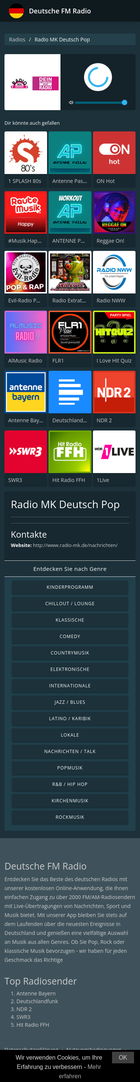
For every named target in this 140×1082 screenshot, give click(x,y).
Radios (17, 39)
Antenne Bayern (27, 420)
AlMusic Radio (25, 360)
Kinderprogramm (70, 587)
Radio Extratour (71, 300)
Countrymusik (70, 653)
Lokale (70, 735)
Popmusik (70, 768)
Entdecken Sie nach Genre (70, 568)
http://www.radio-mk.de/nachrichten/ (75, 545)
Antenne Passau (71, 180)
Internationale (70, 686)
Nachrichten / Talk (70, 751)
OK (123, 1057)
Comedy (70, 636)
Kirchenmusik (70, 800)
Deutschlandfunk (73, 420)
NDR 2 (104, 420)
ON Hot (106, 180)
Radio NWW (111, 300)
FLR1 (58, 360)
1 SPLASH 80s (24, 180)
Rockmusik (70, 817)
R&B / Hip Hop (70, 784)
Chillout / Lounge (70, 603)
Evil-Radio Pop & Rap (33, 300)
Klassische (70, 620)
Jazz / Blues (70, 702)
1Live (103, 480)
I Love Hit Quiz (114, 360)
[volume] (101, 103)
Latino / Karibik (70, 718)
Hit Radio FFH (68, 480)
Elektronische (70, 669)
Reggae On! (110, 240)
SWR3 (15, 480)
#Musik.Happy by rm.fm (37, 240)
